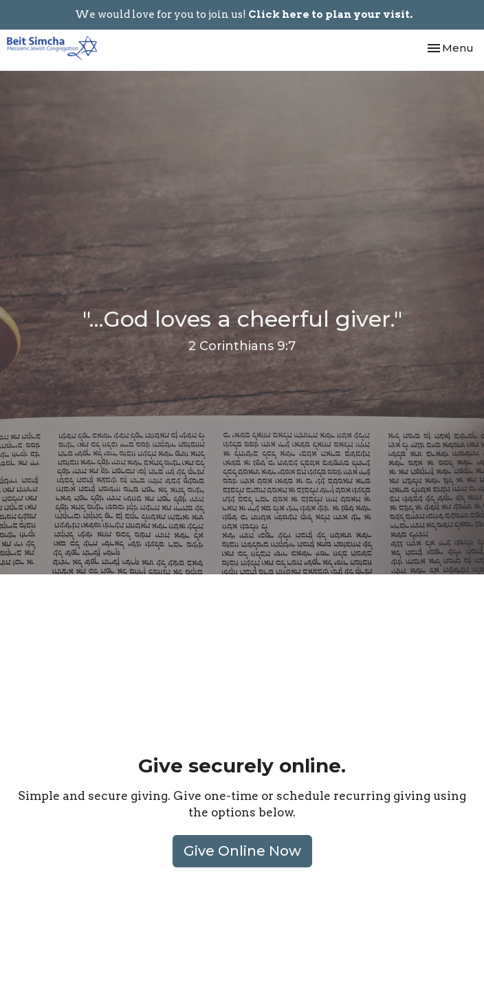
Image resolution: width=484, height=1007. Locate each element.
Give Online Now (242, 851)
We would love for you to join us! (243, 14)
